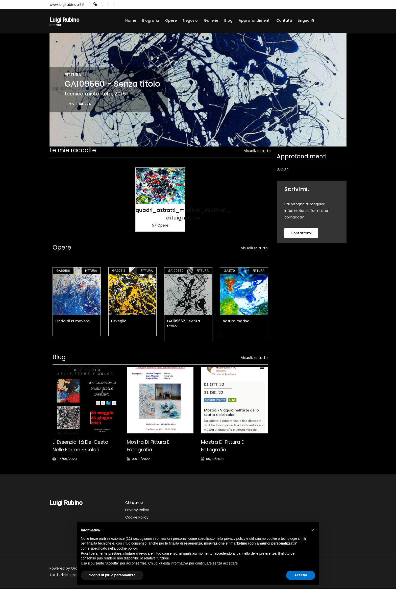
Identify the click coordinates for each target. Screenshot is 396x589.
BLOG (282, 170)
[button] (313, 530)
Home (130, 20)
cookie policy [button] (127, 548)
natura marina (236, 321)
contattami (301, 233)
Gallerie (211, 20)
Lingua (306, 20)
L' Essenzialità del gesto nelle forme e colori (80, 446)
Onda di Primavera (72, 321)
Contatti (284, 20)
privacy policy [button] (234, 538)
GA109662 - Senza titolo (183, 324)
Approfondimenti (254, 20)
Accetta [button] (300, 575)
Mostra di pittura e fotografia (148, 446)
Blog (228, 20)
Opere (171, 20)
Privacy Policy (137, 510)
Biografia (150, 20)
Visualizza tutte (257, 151)
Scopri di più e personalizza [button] (112, 575)
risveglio (119, 321)
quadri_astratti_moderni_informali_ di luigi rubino (183, 214)
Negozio (190, 20)
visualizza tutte (254, 358)
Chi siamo (134, 503)
